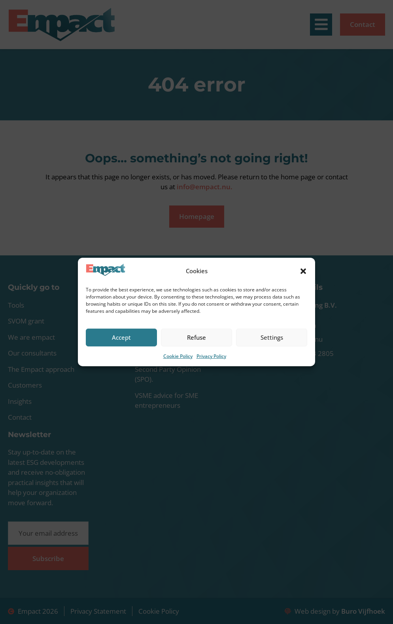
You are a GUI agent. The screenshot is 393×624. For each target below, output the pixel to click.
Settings (272, 337)
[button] (303, 271)
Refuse (196, 337)
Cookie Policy (178, 356)
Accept (121, 337)
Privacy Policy (211, 356)
